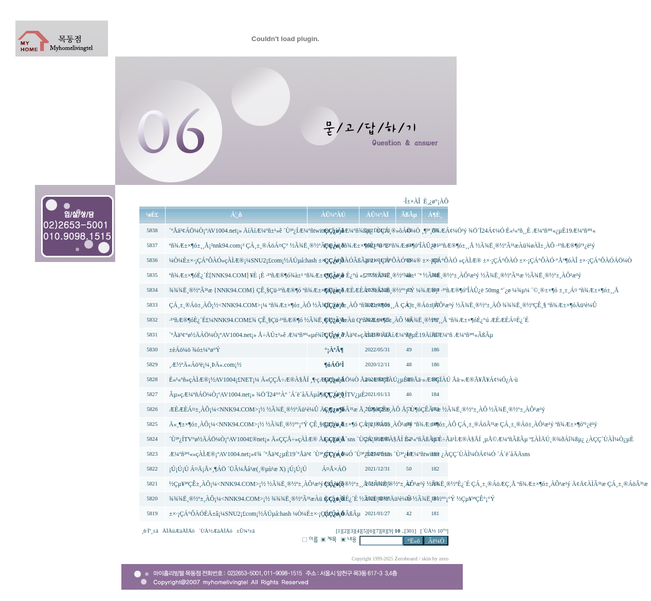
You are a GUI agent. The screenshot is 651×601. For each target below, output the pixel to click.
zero (443, 558)
